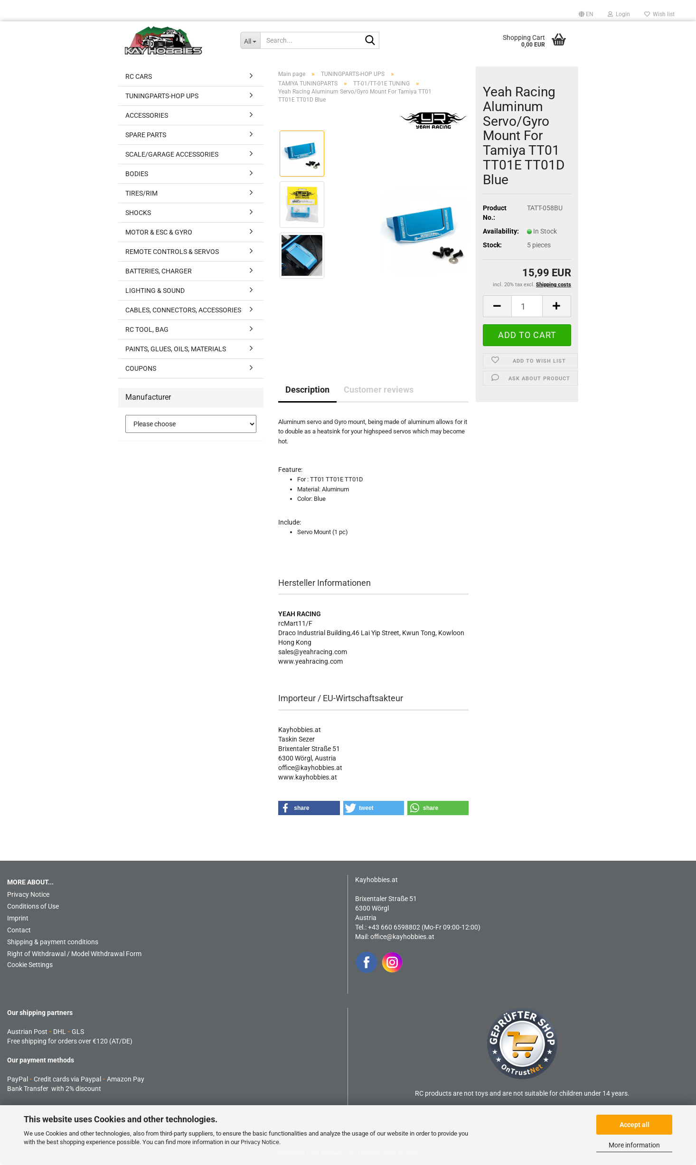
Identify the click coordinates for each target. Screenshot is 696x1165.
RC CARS (138, 76)
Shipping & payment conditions (52, 942)
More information (634, 1145)
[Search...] (250, 40)
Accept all (634, 1124)
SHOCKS (138, 212)
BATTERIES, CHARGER (158, 271)
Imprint (17, 918)
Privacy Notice (260, 1142)
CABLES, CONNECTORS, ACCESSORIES (183, 310)
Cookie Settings (30, 964)
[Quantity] (527, 306)
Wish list (659, 14)
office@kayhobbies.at (402, 936)
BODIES (136, 174)
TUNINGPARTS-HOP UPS (161, 96)
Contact (19, 930)
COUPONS (140, 368)
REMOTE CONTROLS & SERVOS (172, 251)
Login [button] (619, 14)
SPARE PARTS (145, 135)
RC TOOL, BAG (147, 329)
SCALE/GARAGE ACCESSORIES (171, 154)
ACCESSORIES (146, 115)
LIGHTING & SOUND (155, 290)
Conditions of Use (33, 906)
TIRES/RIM (141, 193)
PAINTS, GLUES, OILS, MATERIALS (175, 349)
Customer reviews (379, 390)
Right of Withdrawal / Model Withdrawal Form (74, 954)
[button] (586, 14)
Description (307, 390)
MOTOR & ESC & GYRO (158, 232)
